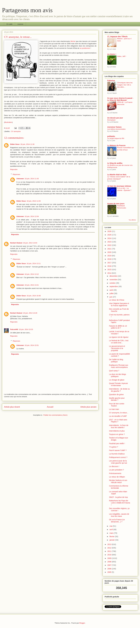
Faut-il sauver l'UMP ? (118, 450)
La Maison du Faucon (116, 145)
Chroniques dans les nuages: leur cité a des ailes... (124, 85)
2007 (109, 565)
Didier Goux (15, 144)
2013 (109, 544)
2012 (109, 548)
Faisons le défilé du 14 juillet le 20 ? (118, 327)
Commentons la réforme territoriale (118, 487)
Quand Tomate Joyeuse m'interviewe (118, 384)
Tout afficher (132, 220)
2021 (109, 249)
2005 (109, 572)
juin (111, 297)
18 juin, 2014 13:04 (30, 243)
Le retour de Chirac (116, 300)
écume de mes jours (115, 204)
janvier (112, 540)
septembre (113, 286)
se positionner (85, 48)
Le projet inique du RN (115, 138)
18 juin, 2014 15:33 (26, 329)
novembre (113, 280)
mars (111, 533)
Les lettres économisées (116, 129)
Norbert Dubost (16, 243)
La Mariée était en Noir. (117, 175)
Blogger (82, 623)
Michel (73, 41)
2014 (109, 273)
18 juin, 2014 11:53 (34, 201)
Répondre (13, 169)
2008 (109, 562)
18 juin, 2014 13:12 (32, 274)
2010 (109, 555)
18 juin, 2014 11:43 (32, 179)
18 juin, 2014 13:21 (32, 285)
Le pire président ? (116, 470)
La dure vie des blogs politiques (117, 375)
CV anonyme (16, 131)
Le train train (114, 409)
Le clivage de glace (116, 380)
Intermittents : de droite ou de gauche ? (119, 390)
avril (111, 529)
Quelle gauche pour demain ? (117, 399)
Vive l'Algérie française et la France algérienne (119, 304)
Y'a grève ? (113, 447)
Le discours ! (114, 466)
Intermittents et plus (117, 431)
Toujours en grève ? (117, 434)
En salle (9, 24)
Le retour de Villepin (117, 477)
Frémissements (115, 473)
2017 (109, 263)
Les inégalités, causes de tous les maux (119, 515)
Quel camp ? (114, 371)
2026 (109, 231)
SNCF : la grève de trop (118, 497)
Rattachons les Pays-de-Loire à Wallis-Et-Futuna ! (119, 503)
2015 (109, 270)
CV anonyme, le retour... (118, 413)
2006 (109, 569)
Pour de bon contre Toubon (116, 405)
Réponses (16, 174)
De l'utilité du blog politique (116, 360)
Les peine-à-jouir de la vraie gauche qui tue (118, 462)
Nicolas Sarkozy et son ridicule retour (118, 481)
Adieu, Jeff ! (121, 56)
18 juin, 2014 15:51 (32, 345)
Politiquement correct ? (118, 457)
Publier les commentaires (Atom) (55, 415)
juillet (111, 293)
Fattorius (111, 81)
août (111, 290)
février (112, 536)
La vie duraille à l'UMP (118, 416)
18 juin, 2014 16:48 (34, 296)
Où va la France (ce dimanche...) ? (117, 521)
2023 (109, 242)
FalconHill (14, 329)
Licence (20, 24)
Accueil (50, 407)
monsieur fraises (114, 127)
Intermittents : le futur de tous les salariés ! (118, 426)
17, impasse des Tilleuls (117, 37)
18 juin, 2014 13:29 (30, 313)
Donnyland (111, 120)
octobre (112, 283)
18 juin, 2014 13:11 (34, 263)
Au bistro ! (111, 54)
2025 (109, 235)
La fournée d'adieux (117, 454)
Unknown (20, 179)
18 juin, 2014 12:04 (32, 216)
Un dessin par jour (115, 118)
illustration (8, 122)
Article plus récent (12, 407)
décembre (113, 276)
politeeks (111, 136)
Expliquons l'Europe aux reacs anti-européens (118, 366)
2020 (109, 252)
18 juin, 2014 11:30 (27, 144)
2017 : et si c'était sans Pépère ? (118, 421)
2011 (109, 551)
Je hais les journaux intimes (119, 186)
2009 (109, 558)
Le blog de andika (114, 163)
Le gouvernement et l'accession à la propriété (117, 348)
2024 (109, 238)
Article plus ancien (88, 407)
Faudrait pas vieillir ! (117, 443)
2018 (109, 259)
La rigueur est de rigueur (119, 337)
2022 (109, 245)
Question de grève (116, 394)
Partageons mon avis (27, 10)
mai (111, 526)
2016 (109, 266)
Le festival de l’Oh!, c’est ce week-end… (118, 342)
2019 (109, 256)
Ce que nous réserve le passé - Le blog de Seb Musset (120, 99)
